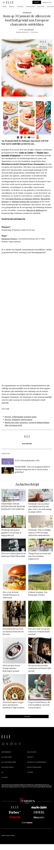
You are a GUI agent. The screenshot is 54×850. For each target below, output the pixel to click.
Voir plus (27, 716)
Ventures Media (8, 767)
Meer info (4, 788)
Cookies (30, 772)
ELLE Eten (41, 6)
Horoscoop (30, 6)
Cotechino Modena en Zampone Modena (22, 198)
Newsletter (46, 2)
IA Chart (5, 777)
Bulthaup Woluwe (9, 238)
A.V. (3, 772)
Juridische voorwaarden (36, 762)
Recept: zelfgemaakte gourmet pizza (20, 416)
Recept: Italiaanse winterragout (18, 419)
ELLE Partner (29, 29)
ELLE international (9, 762)
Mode (5, 6)
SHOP (36, 2)
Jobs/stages (31, 752)
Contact (30, 757)
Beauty (11, 6)
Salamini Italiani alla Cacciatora (25, 201)
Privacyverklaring (34, 767)
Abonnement (6, 752)
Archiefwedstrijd (27, 484)
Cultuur (20, 6)
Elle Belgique (7, 757)
